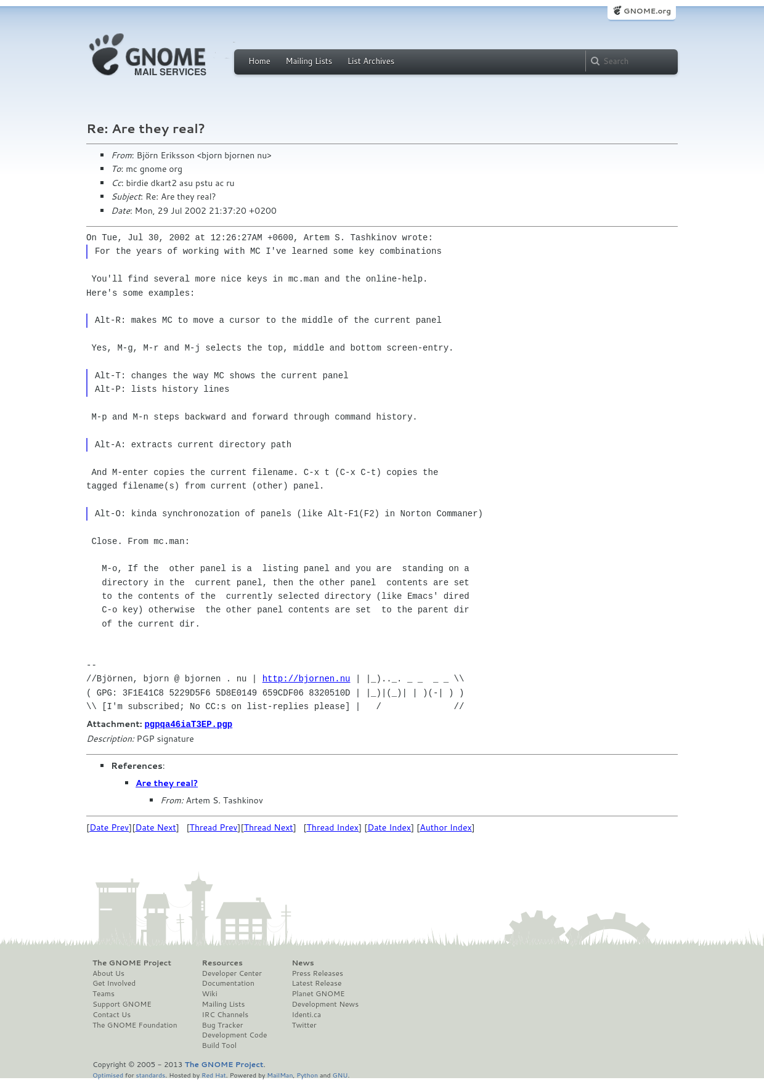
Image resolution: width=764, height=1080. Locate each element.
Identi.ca (306, 1014)
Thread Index (333, 827)
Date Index (389, 827)
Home (259, 61)
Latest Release (316, 983)
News (302, 962)
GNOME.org (647, 11)
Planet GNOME (317, 993)
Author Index (445, 827)
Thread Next (268, 827)
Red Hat (213, 1074)
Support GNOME (122, 1004)
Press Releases (317, 973)
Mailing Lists (308, 61)
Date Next (155, 827)
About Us (108, 973)
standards (150, 1074)
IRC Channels (225, 1014)
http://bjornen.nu (306, 678)
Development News (325, 1004)
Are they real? (167, 782)
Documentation (228, 983)
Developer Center (232, 973)
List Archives (370, 61)
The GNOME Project (131, 962)
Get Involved (114, 983)
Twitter (303, 1024)
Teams (103, 993)
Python (307, 1074)
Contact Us (111, 1014)
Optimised (107, 1074)
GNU (340, 1074)
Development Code (234, 1034)
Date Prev (109, 827)
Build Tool (219, 1045)
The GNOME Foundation (134, 1024)
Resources (222, 962)
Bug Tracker (222, 1024)
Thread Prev (214, 827)
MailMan (280, 1074)
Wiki (209, 993)
